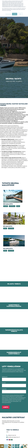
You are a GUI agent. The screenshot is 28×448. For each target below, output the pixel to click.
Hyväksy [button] (14, 14)
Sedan (18, 427)
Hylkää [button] (20, 14)
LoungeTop (12, 427)
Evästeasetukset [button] (8, 14)
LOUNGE (5, 427)
